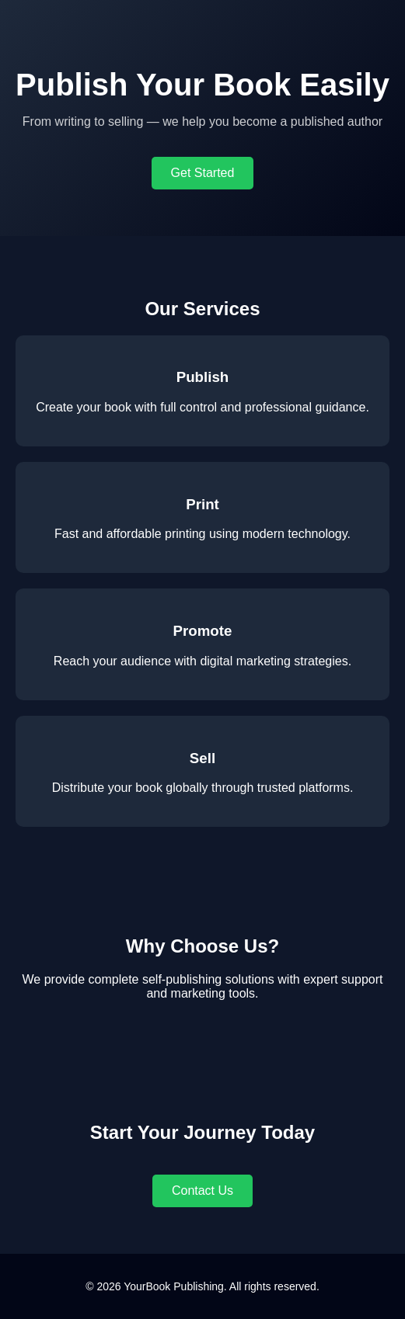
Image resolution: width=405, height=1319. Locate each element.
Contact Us (202, 1190)
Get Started (203, 172)
